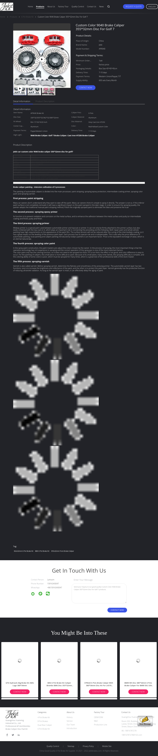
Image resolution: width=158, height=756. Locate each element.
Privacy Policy (88, 746)
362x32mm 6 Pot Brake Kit (23, 551)
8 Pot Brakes (43, 721)
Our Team (71, 724)
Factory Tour (63, 6)
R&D (96, 721)
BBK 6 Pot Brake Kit (42, 551)
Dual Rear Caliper (45, 725)
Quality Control (78, 6)
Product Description (45, 101)
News (101, 6)
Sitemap (71, 746)
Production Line (100, 724)
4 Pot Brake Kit (44, 717)
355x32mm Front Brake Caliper (62, 551)
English (152, 6)
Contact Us (91, 6)
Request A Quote (134, 6)
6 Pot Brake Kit (44, 729)
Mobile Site (106, 746)
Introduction (72, 728)
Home (30, 6)
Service (70, 721)
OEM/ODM (98, 717)
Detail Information (21, 101)
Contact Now (85, 87)
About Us (51, 6)
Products (40, 6)
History (70, 717)
